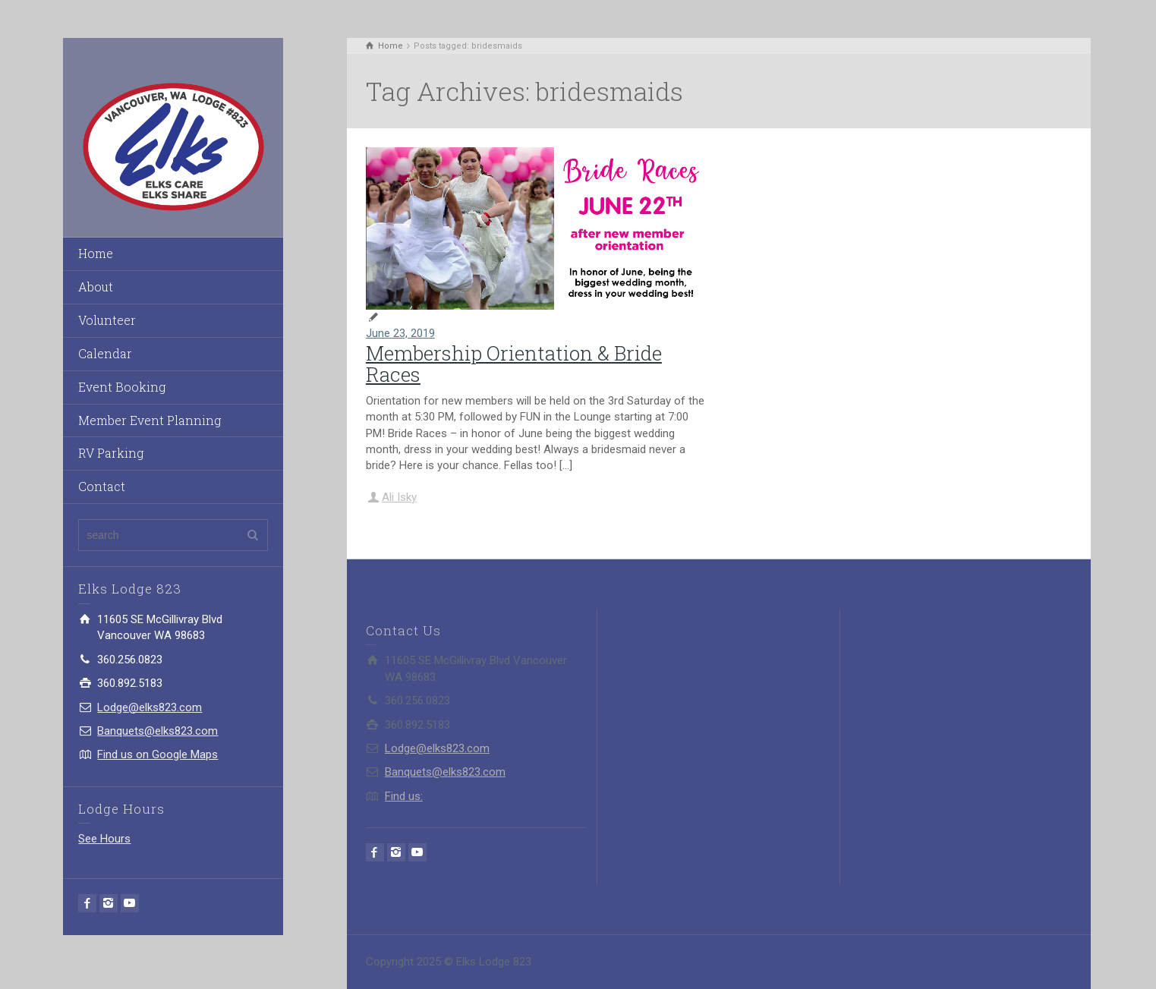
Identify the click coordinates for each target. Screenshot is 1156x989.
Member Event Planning (149, 420)
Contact (101, 486)
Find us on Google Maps (157, 754)
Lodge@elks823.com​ (149, 707)
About (95, 286)
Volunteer (107, 320)
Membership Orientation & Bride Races (514, 364)
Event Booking (121, 387)
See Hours (104, 839)
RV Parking (110, 453)
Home (95, 253)
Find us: (404, 796)
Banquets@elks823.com (157, 731)
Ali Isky (399, 497)
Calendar (105, 353)
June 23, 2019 (400, 333)
